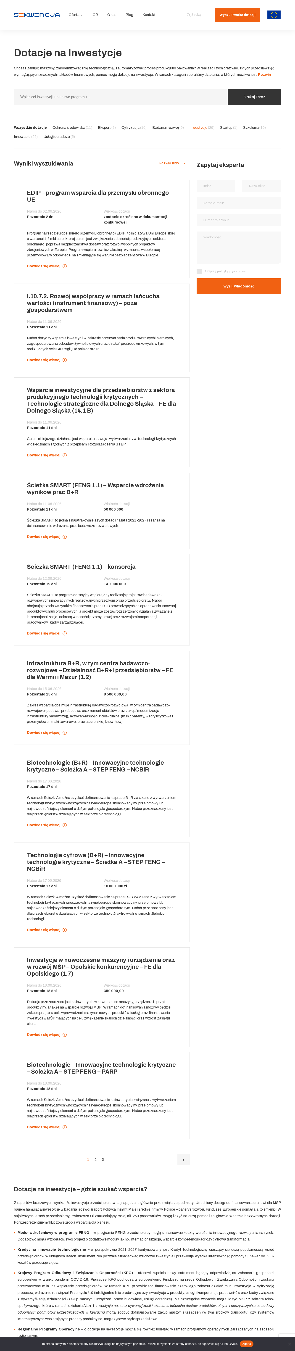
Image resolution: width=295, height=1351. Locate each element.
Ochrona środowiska (72, 127)
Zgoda (246, 1344)
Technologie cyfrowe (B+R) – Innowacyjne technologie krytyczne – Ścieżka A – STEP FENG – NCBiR (96, 862)
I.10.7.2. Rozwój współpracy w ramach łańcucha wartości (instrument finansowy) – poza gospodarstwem (93, 303)
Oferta (75, 14)
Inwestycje (202, 127)
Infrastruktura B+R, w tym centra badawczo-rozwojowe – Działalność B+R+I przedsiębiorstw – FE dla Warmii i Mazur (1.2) (100, 670)
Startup (228, 127)
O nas (111, 15)
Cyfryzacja (134, 127)
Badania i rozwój (168, 127)
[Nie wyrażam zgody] (289, 1344)
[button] (172, 163)
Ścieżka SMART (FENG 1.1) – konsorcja (81, 567)
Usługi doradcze (59, 137)
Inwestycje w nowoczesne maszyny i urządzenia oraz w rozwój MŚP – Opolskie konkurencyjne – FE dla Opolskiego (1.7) (101, 967)
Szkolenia (254, 127)
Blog (129, 15)
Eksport (107, 127)
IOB (95, 15)
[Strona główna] (37, 15)
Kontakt (148, 15)
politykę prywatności (231, 273)
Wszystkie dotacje (30, 127)
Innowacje (26, 137)
